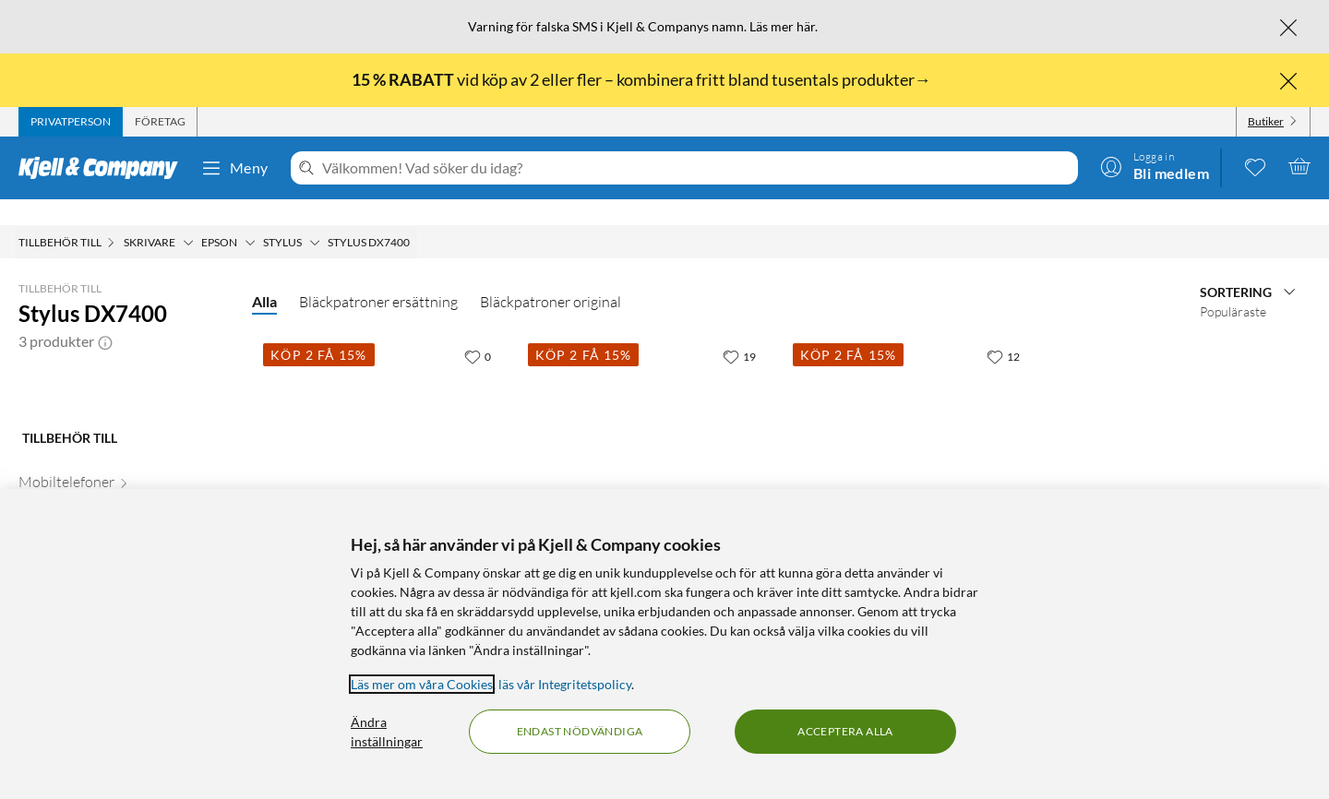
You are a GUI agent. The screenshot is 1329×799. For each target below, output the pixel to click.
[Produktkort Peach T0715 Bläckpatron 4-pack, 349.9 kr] (914, 427)
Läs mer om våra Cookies (422, 684)
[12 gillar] (1003, 330)
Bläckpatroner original (550, 276)
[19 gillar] (739, 330)
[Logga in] (1154, 166)
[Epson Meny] (250, 217)
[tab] (70, 122)
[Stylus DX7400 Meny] (415, 217)
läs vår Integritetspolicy (564, 684)
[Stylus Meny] (314, 217)
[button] (105, 315)
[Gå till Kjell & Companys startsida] (103, 168)
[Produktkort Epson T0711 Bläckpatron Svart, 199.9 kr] (384, 427)
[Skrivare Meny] (188, 217)
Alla (264, 275)
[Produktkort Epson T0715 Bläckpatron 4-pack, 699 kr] (649, 427)
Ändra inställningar (387, 731)
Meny (234, 168)
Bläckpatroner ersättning (378, 276)
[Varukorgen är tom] (1299, 166)
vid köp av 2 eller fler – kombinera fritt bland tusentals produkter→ (643, 79)
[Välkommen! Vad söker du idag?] (696, 168)
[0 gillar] (477, 330)
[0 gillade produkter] (1255, 166)
